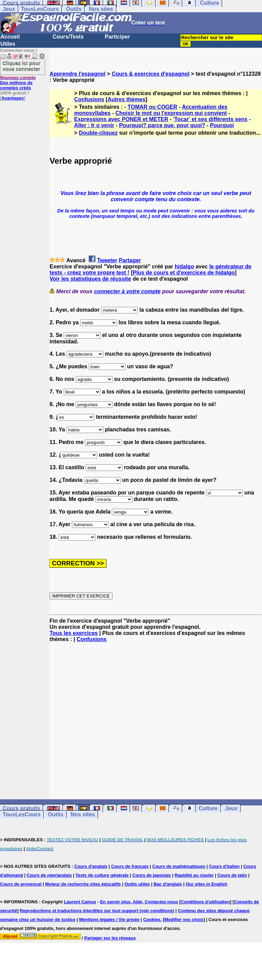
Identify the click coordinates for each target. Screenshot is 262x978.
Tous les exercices (73, 633)
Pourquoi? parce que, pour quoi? (162, 125)
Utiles (7, 44)
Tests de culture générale (102, 875)
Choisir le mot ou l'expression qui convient (171, 113)
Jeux (9, 9)
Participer (117, 37)
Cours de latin (232, 875)
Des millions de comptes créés (18, 82)
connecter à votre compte (127, 291)
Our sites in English (206, 884)
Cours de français (130, 866)
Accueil (10, 37)
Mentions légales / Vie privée (109, 919)
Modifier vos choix (183, 919)
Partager (130, 260)
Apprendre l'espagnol (77, 74)
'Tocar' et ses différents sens (210, 119)
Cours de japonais (151, 875)
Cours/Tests (68, 37)
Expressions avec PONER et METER (121, 119)
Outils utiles (137, 884)
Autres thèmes (126, 99)
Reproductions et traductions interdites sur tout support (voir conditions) (97, 910)
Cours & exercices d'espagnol (150, 74)
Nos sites (101, 9)
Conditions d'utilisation (205, 901)
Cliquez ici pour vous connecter (21, 66)
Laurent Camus (80, 901)
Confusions (89, 99)
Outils (74, 9)
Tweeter (107, 260)
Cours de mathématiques (178, 866)
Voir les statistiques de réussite (90, 279)
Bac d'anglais (168, 884)
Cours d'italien (224, 866)
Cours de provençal (20, 884)
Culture (208, 808)
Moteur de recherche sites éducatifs (83, 884)
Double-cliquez (98, 133)
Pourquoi (222, 125)
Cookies (152, 919)
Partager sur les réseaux (110, 937)
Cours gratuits (21, 808)
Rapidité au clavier (194, 875)
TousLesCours (40, 9)
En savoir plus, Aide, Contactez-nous (139, 901)
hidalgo (184, 266)
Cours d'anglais (90, 866)
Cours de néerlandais (49, 875)
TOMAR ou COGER (152, 107)
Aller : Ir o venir (94, 125)
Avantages (12, 98)
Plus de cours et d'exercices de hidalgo (184, 273)
